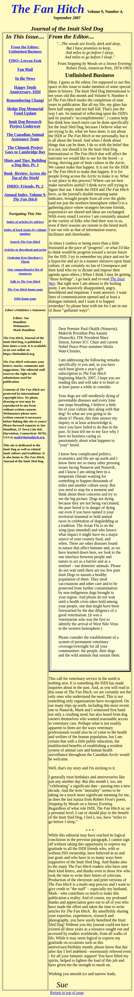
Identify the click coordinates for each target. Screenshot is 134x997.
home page (25, 289)
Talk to (25, 281)
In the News (25, 78)
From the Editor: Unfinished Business (25, 49)
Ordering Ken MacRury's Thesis (25, 259)
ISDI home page (25, 298)
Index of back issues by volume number (25, 232)
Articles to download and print (25, 249)
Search (25, 242)
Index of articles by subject (25, 222)
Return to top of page (67, 993)
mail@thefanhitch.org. (29, 437)
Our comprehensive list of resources (25, 271)
